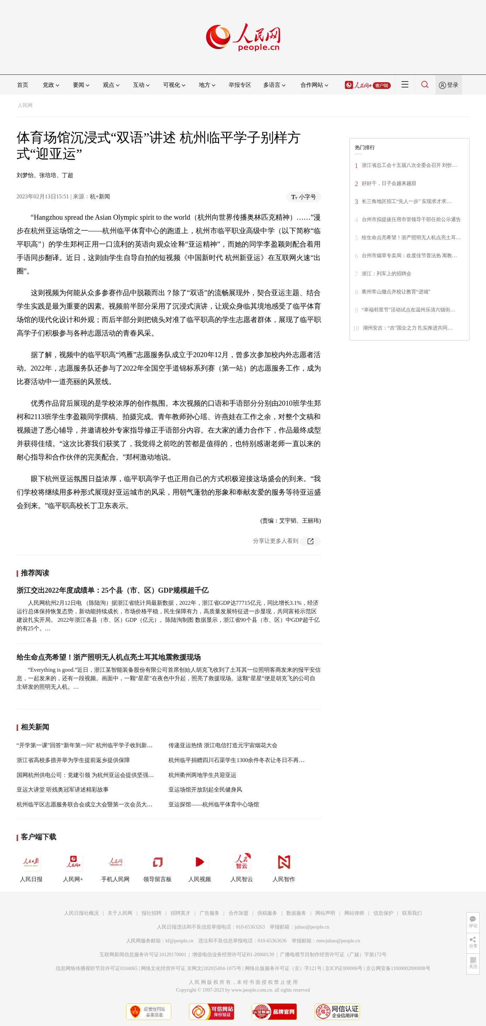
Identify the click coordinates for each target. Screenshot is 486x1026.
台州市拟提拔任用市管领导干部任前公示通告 (411, 219)
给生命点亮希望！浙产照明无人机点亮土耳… (411, 237)
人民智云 (241, 866)
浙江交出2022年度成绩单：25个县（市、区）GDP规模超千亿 (112, 590)
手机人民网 (115, 866)
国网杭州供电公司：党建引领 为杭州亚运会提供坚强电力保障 (94, 775)
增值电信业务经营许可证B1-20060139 (233, 954)
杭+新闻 (100, 196)
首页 (22, 85)
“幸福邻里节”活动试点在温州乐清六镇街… (408, 309)
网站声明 (325, 913)
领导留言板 (157, 866)
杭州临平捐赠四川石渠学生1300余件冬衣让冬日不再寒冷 (239, 760)
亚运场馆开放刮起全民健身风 (205, 790)
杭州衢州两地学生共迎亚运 (202, 775)
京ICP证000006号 (343, 968)
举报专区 (240, 85)
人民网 (25, 105)
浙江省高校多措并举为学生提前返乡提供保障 (73, 760)
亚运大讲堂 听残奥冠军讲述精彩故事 (63, 790)
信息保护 (383, 913)
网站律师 (354, 913)
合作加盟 (238, 913)
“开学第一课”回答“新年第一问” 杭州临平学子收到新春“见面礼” (96, 745)
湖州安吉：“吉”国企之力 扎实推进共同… (408, 328)
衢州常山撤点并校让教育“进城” (396, 291)
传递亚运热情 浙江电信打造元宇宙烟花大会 (223, 745)
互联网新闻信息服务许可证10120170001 (142, 954)
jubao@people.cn (312, 927)
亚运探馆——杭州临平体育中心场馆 (213, 804)
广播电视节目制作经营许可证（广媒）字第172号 (333, 954)
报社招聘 (151, 913)
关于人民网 (120, 913)
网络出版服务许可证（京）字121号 (283, 968)
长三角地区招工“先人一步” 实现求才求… (407, 201)
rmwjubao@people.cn (338, 940)
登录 (452, 85)
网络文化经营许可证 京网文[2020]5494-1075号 (191, 968)
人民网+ (73, 866)
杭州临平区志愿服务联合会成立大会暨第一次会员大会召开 (90, 804)
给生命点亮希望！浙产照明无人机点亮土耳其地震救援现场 (109, 657)
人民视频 (199, 866)
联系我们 (412, 913)
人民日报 (31, 866)
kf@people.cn (180, 940)
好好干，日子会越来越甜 (389, 183)
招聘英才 (180, 913)
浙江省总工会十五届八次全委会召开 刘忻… (409, 165)
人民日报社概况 (81, 913)
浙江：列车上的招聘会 (386, 273)
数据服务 (296, 913)
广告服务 (209, 913)
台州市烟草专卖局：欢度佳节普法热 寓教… (409, 255)
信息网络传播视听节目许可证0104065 (96, 968)
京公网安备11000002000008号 (398, 968)
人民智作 (283, 866)
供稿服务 (267, 913)
